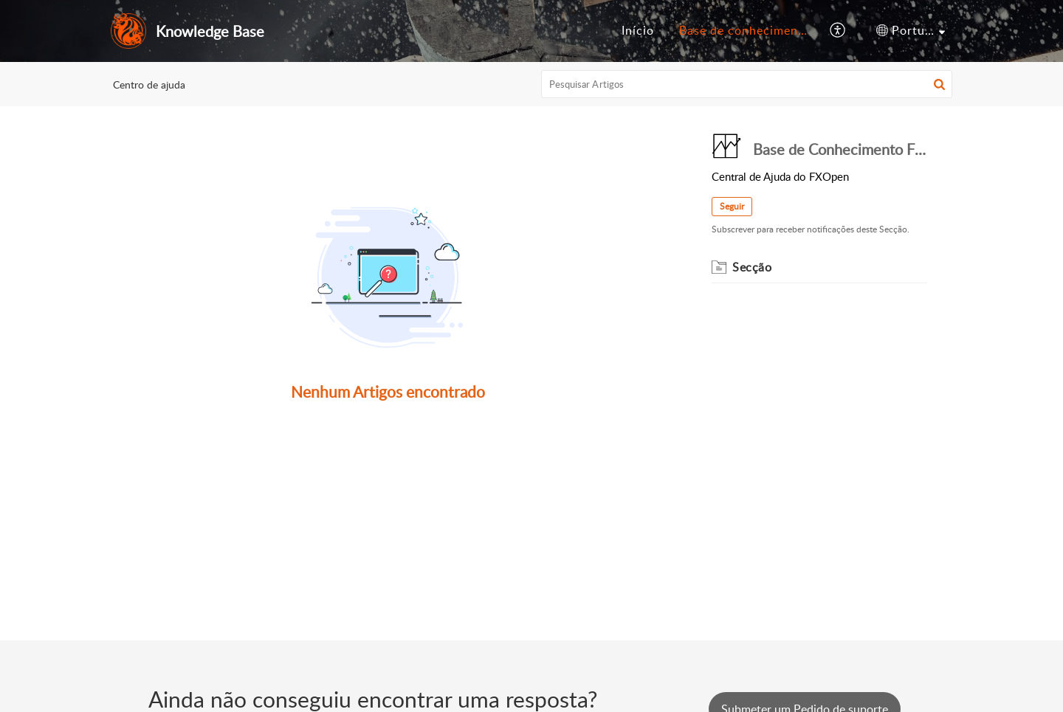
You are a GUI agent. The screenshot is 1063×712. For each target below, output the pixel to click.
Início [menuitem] (638, 30)
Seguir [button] (732, 206)
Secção (751, 267)
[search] (747, 84)
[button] (939, 84)
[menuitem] (637, 31)
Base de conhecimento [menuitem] (745, 30)
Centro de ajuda (149, 84)
